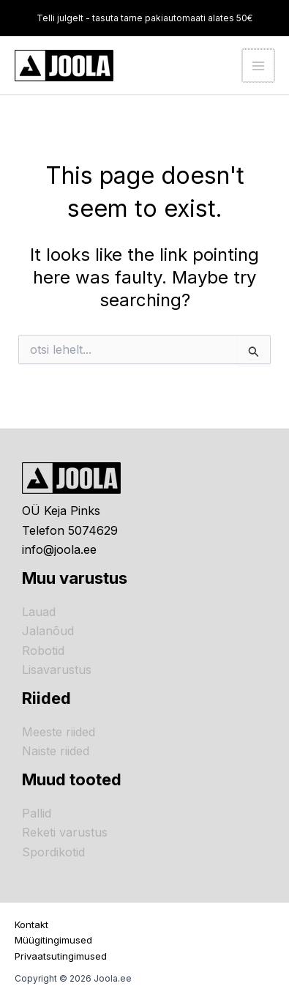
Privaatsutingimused (61, 956)
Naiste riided (55, 751)
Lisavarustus (56, 669)
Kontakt (31, 924)
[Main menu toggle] (258, 65)
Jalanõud (48, 630)
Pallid (36, 813)
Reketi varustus (65, 832)
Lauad (39, 611)
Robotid (43, 650)
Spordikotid (53, 852)
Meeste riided (58, 731)
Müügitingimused (53, 940)
